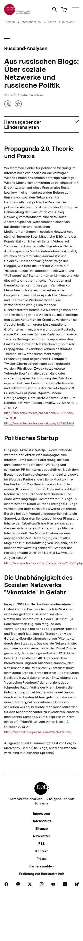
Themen (9, 22)
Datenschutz (41, 821)
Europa (51, 22)
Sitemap (41, 829)
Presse (41, 859)
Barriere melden (41, 866)
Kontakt (41, 851)
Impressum (41, 813)
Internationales (31, 22)
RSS (41, 844)
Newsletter (41, 836)
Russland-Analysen (25, 48)
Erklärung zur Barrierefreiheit (41, 874)
